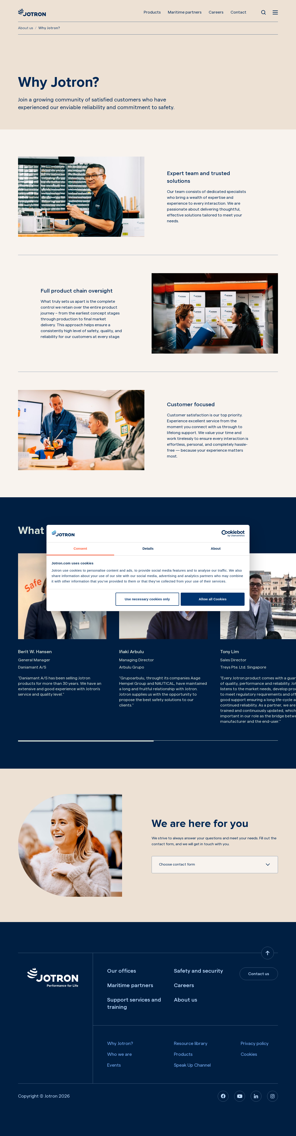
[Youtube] (239, 1096)
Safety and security (198, 971)
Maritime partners (184, 12)
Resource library (190, 1043)
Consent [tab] (80, 548)
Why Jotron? (120, 1043)
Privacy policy (254, 1043)
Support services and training (134, 1003)
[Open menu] (275, 12)
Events (114, 1065)
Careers (216, 12)
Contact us (258, 974)
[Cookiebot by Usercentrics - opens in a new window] (225, 533)
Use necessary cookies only (147, 599)
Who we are (119, 1054)
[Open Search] (263, 12)
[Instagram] (272, 1096)
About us (25, 28)
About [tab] (215, 548)
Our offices (121, 971)
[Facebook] (223, 1096)
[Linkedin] (256, 1096)
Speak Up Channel (192, 1065)
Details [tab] (147, 548)
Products (152, 12)
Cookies (249, 1054)
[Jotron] (32, 12)
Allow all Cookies (213, 599)
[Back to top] (267, 953)
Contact (238, 12)
